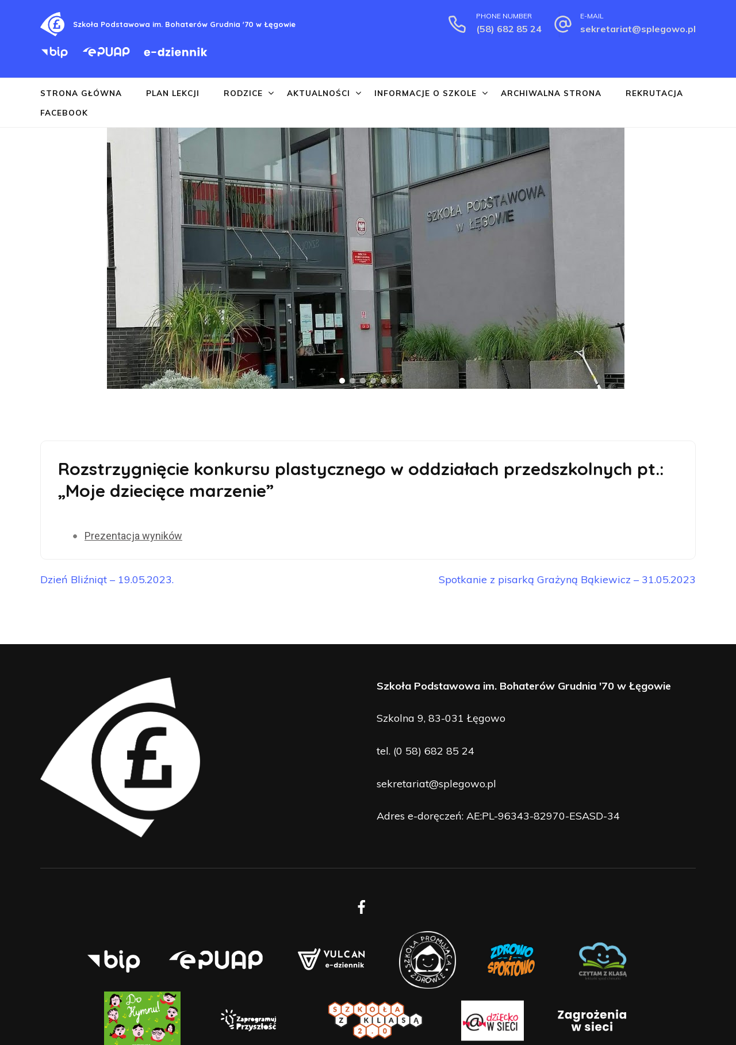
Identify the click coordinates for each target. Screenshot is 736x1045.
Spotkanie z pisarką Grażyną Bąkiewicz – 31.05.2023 (567, 579)
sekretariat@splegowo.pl (638, 29)
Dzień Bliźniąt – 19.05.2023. (107, 579)
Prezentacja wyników (133, 536)
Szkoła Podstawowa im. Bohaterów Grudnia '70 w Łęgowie (184, 24)
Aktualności (318, 93)
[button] (12, 258)
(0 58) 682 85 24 (433, 750)
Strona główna (81, 93)
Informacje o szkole (425, 93)
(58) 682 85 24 (509, 29)
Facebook (64, 112)
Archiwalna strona (551, 93)
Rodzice (243, 93)
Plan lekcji (173, 93)
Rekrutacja (654, 93)
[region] (368, 258)
